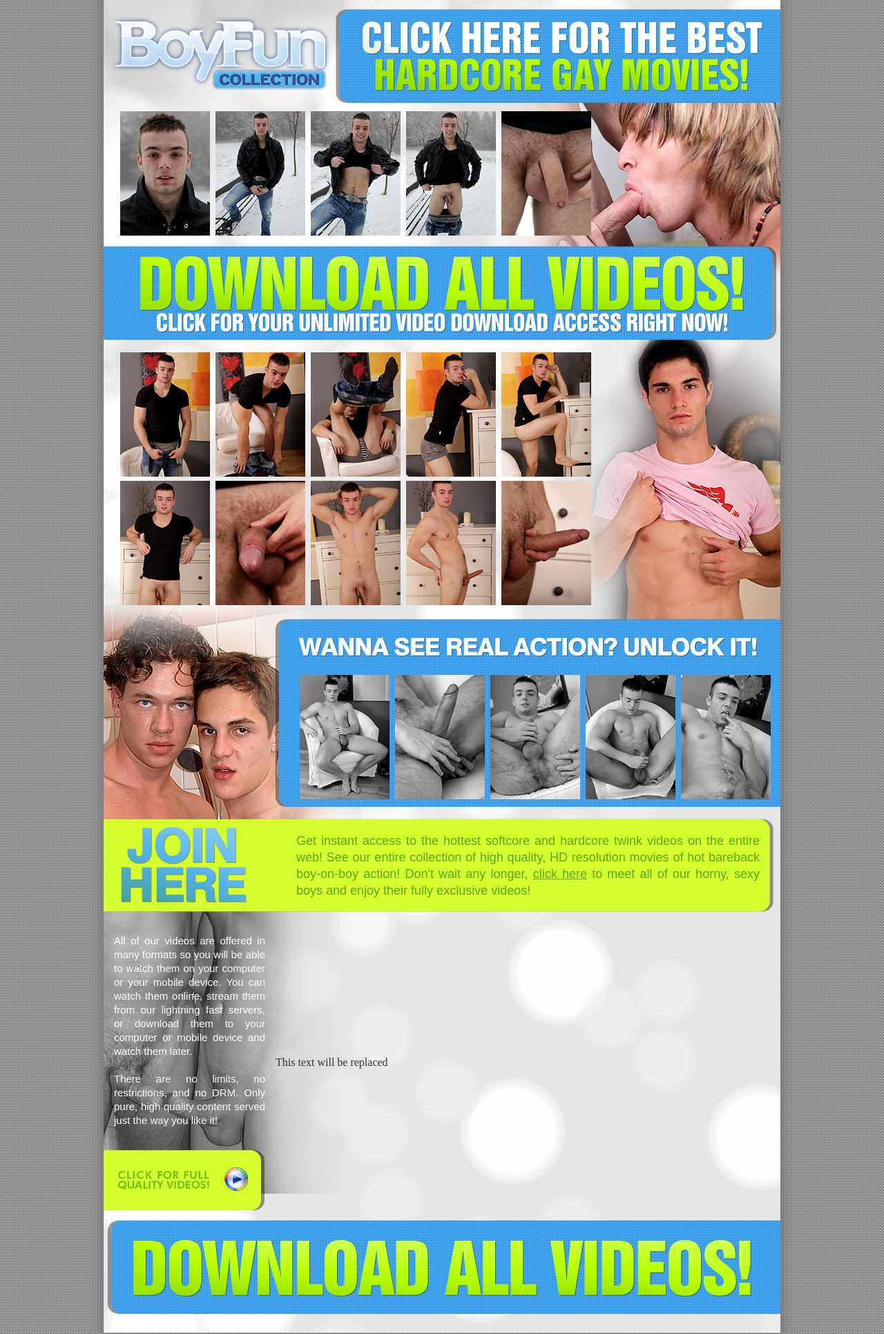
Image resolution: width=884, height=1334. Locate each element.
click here (560, 874)
